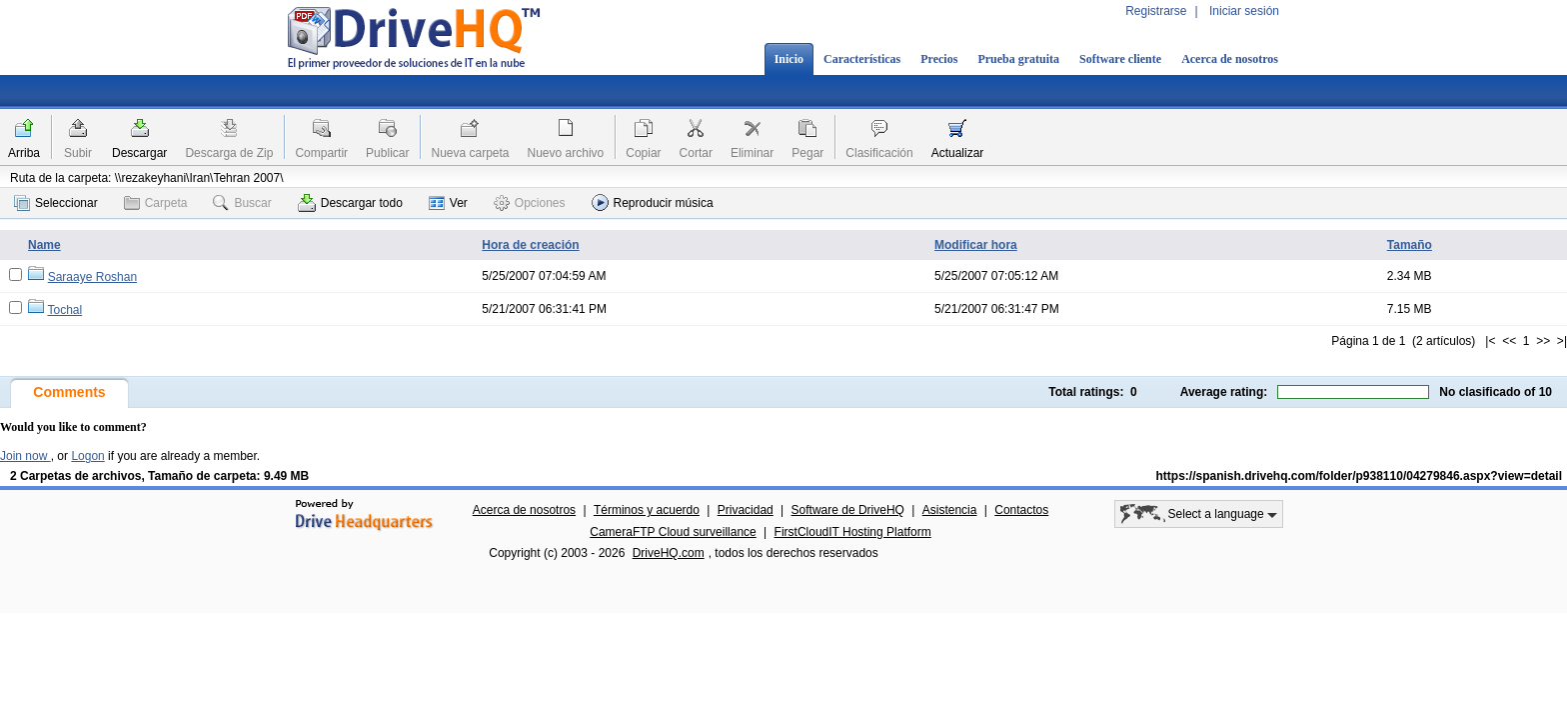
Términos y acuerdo (647, 510)
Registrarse (1155, 11)
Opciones (530, 203)
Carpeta (156, 203)
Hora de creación (530, 245)
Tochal (64, 310)
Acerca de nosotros (1229, 59)
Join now (25, 456)
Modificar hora (975, 245)
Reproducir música (653, 202)
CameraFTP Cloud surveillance (673, 532)
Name (44, 245)
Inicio (789, 59)
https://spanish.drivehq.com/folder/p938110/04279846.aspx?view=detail (1359, 476)
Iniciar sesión (1244, 11)
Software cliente (1120, 59)
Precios (938, 59)
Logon (87, 456)
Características (861, 59)
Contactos (1021, 510)
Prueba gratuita (1018, 59)
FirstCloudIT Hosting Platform (853, 532)
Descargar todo (350, 203)
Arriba (24, 153)
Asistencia (949, 510)
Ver (448, 203)
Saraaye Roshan (92, 277)
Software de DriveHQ (847, 510)
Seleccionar (56, 203)
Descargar (139, 153)
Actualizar (957, 153)
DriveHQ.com (669, 553)
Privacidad (746, 510)
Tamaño (1409, 245)
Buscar (242, 203)
